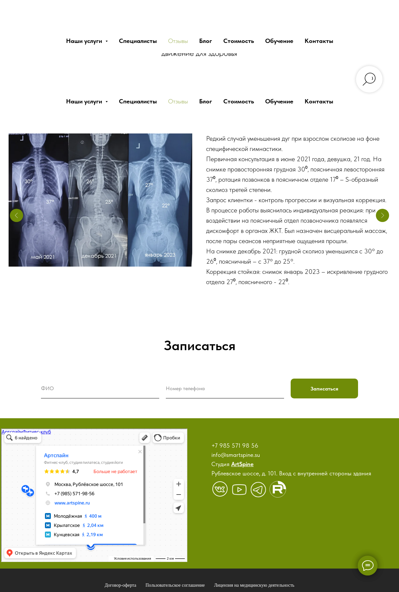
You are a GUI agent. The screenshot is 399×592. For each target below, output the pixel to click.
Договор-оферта (120, 585)
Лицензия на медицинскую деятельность (254, 585)
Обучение (279, 101)
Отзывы (178, 101)
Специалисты (138, 101)
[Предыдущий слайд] (16, 215)
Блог (205, 101)
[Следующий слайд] (382, 215)
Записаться (324, 389)
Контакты (319, 101)
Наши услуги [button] (85, 101)
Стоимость (238, 101)
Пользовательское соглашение (175, 585)
